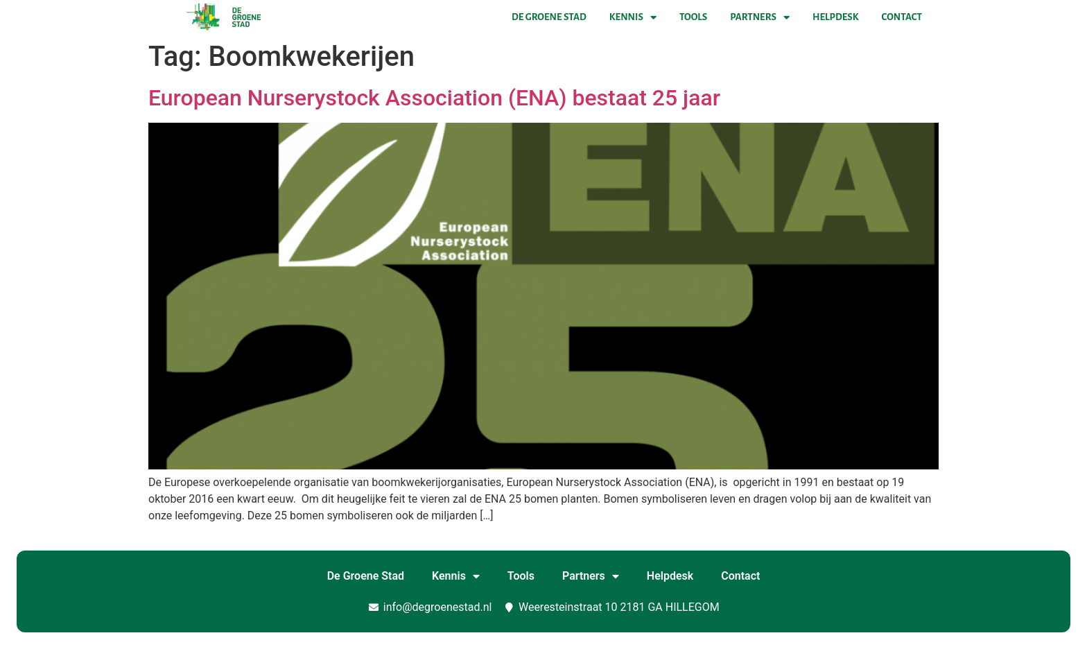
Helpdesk (835, 17)
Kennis (632, 17)
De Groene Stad (549, 17)
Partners (760, 17)
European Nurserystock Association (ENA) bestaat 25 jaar (434, 98)
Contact (902, 17)
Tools (693, 17)
